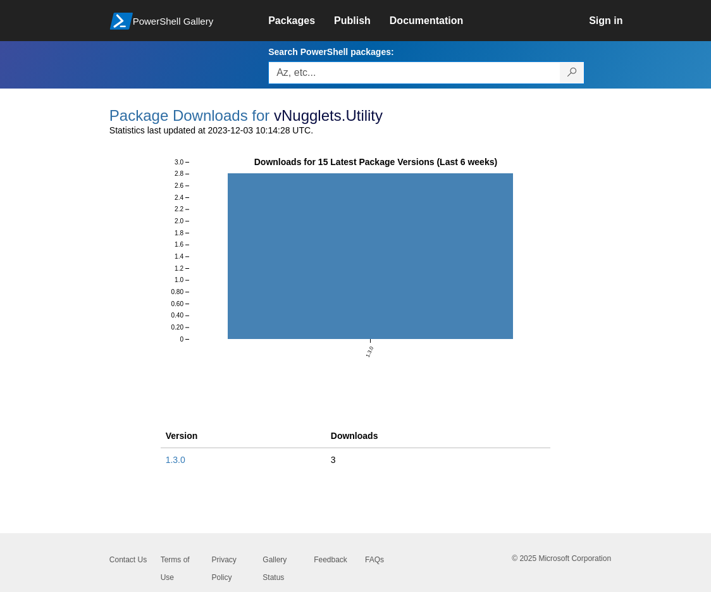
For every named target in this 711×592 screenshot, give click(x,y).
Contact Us (128, 559)
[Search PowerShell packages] (572, 72)
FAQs (374, 559)
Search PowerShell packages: (330, 52)
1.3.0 (175, 460)
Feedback (330, 559)
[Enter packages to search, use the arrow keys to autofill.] (414, 72)
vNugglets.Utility (328, 115)
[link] (301, 21)
